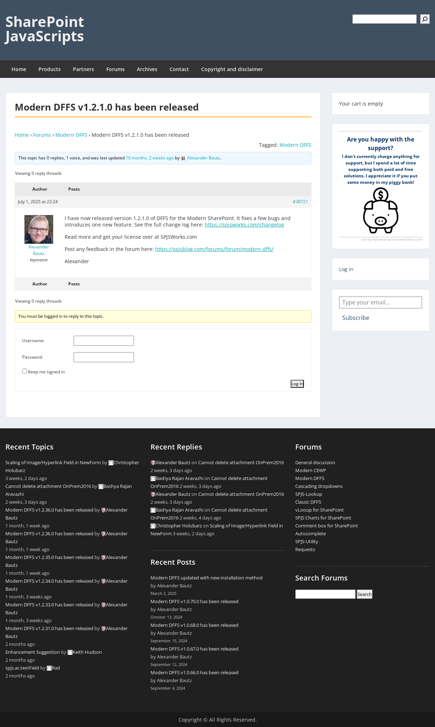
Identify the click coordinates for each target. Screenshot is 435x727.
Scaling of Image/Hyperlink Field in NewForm (53, 462)
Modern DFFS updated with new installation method (207, 577)
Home (18, 69)
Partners (83, 69)
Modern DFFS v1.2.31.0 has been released (49, 628)
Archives (147, 69)
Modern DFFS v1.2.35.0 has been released (49, 557)
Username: (33, 340)
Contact (179, 69)
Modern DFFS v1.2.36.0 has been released (49, 510)
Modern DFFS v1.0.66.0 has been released (195, 672)
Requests (305, 549)
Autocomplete (310, 533)
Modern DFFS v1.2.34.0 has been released (49, 581)
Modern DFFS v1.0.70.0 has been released (195, 601)
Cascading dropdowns (319, 486)
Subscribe (355, 318)
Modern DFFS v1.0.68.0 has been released (195, 625)
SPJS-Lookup (308, 494)
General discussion (315, 462)
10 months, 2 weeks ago (150, 158)
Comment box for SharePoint (326, 525)
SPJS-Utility (306, 541)
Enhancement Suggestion (32, 652)
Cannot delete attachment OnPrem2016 (48, 486)
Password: (32, 357)
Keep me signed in (46, 372)
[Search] (425, 19)
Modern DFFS (71, 134)
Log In (297, 384)
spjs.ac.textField (22, 668)
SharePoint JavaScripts (44, 28)
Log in (346, 269)
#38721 (300, 202)
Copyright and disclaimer (232, 69)
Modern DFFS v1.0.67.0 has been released (195, 649)
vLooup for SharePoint (319, 510)
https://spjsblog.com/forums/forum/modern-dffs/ (214, 249)
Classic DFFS (308, 502)
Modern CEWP (310, 470)
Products (49, 69)
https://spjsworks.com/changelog (244, 224)
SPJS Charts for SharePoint (323, 517)
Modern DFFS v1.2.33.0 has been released (49, 604)
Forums (115, 69)
